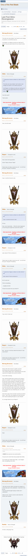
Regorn (4, 154)
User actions (23, 29)
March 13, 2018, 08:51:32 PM (7, 365)
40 (15, 26)
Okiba (3, 74)
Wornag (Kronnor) (7, 33)
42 (19, 26)
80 (23, 26)
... (13, 26)
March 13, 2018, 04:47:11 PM (7, 311)
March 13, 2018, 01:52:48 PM (7, 268)
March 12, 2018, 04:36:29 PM (7, 120)
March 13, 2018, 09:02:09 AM (7, 211)
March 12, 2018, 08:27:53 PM (7, 175)
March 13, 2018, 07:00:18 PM (7, 347)
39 (14, 26)
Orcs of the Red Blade (9, 5)
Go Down (3, 26)
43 (21, 26)
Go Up (2, 553)
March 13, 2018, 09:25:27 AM (7, 250)
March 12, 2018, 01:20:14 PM (7, 35)
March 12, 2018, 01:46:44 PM (7, 76)
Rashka (4, 524)
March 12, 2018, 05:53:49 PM (7, 156)
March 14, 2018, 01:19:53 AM (7, 526)
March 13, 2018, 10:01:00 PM (7, 448)
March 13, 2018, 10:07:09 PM (7, 483)
